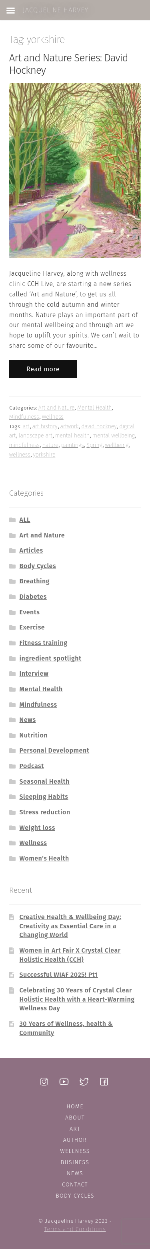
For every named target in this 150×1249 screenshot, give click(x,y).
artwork (69, 426)
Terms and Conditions (75, 1229)
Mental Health (94, 407)
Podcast (32, 766)
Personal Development (55, 750)
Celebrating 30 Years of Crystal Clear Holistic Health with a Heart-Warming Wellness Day (77, 999)
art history (45, 426)
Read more (42, 369)
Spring (94, 445)
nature (50, 445)
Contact (75, 1184)
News (28, 720)
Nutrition (34, 735)
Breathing (35, 581)
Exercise (32, 627)
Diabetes (33, 596)
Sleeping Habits (44, 796)
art (26, 426)
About (75, 1117)
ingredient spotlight (51, 658)
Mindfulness (24, 417)
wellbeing (117, 445)
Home (75, 1106)
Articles (31, 550)
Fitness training (44, 643)
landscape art (35, 435)
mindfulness (24, 445)
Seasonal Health (45, 781)
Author (75, 1140)
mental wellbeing (113, 435)
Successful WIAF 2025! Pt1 (59, 974)
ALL (25, 520)
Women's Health (44, 858)
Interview (34, 673)
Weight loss (37, 827)
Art (75, 1128)
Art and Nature (56, 407)
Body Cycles (38, 566)
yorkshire (44, 454)
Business (75, 1162)
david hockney (98, 426)
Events (30, 612)
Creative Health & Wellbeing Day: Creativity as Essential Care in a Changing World (71, 926)
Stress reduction (45, 812)
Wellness (53, 417)
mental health (72, 435)
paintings (72, 445)
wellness (19, 454)
